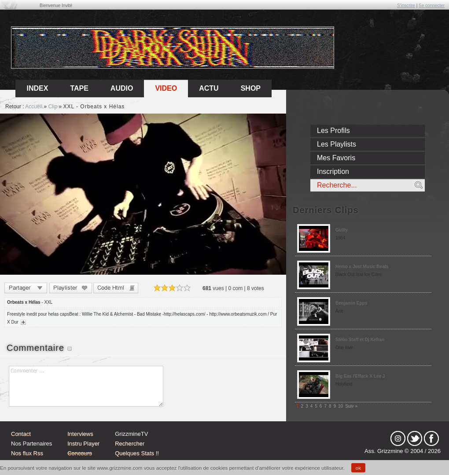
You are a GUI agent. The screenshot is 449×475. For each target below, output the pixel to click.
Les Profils (333, 130)
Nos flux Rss (27, 453)
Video (166, 88)
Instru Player (83, 443)
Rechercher (129, 443)
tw (414, 438)
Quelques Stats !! (137, 453)
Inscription (333, 171)
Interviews (80, 434)
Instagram (397, 438)
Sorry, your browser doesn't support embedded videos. (143, 194)
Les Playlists (336, 144)
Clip (52, 106)
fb (431, 438)
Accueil (33, 106)
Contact (21, 434)
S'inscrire (406, 5)
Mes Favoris (336, 158)
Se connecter (432, 5)
